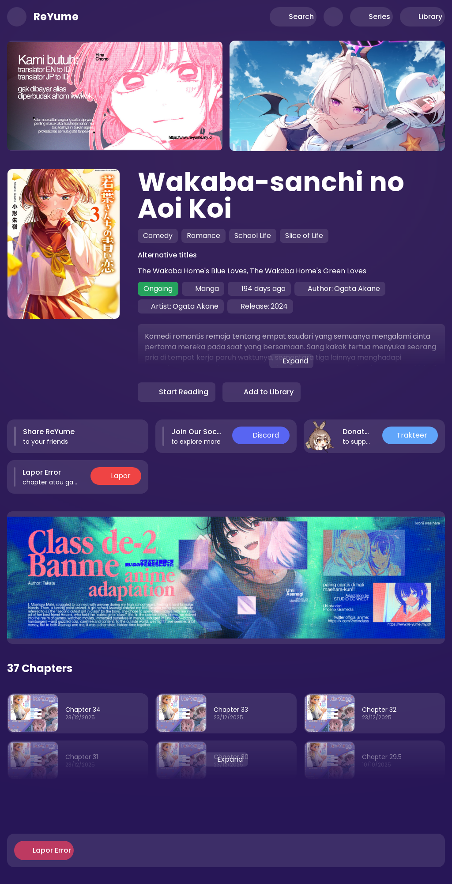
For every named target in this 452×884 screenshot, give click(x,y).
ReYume (56, 17)
